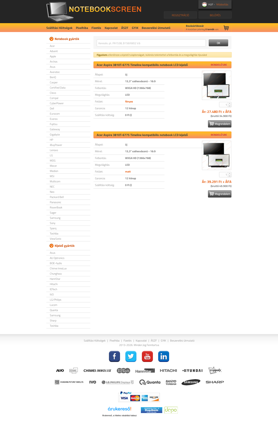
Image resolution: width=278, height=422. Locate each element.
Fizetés (96, 27)
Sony (52, 223)
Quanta (54, 310)
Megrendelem (219, 124)
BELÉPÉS (215, 15)
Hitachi (54, 284)
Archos (54, 61)
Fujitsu (53, 124)
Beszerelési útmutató (156, 27)
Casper (54, 82)
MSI (52, 176)
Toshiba (54, 233)
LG (51, 155)
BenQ (53, 77)
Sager (53, 213)
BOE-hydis (56, 263)
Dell (52, 108)
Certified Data (57, 87)
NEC (52, 186)
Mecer (53, 166)
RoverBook (56, 207)
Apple (53, 56)
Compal (54, 98)
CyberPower (57, 103)
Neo (52, 192)
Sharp (53, 320)
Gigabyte (55, 134)
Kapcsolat (111, 27)
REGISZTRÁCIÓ (180, 15)
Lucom (53, 305)
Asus (52, 67)
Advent (54, 51)
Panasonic (55, 202)
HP (51, 140)
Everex (54, 119)
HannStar (55, 279)
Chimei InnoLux (58, 268)
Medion (54, 171)
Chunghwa (56, 273)
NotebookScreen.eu (93, 11)
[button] (229, 103)
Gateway (55, 129)
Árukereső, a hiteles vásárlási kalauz (119, 415)
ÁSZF (124, 27)
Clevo (53, 93)
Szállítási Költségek (59, 27)
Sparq (53, 228)
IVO (52, 294)
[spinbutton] (223, 104)
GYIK (135, 27)
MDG (53, 160)
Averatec (55, 72)
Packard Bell (57, 197)
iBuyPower (56, 145)
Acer (52, 46)
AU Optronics (57, 258)
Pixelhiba (82, 27)
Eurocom (55, 114)
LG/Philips (55, 300)
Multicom (55, 181)
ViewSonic (55, 239)
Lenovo (54, 150)
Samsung (55, 218)
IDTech (53, 289)
